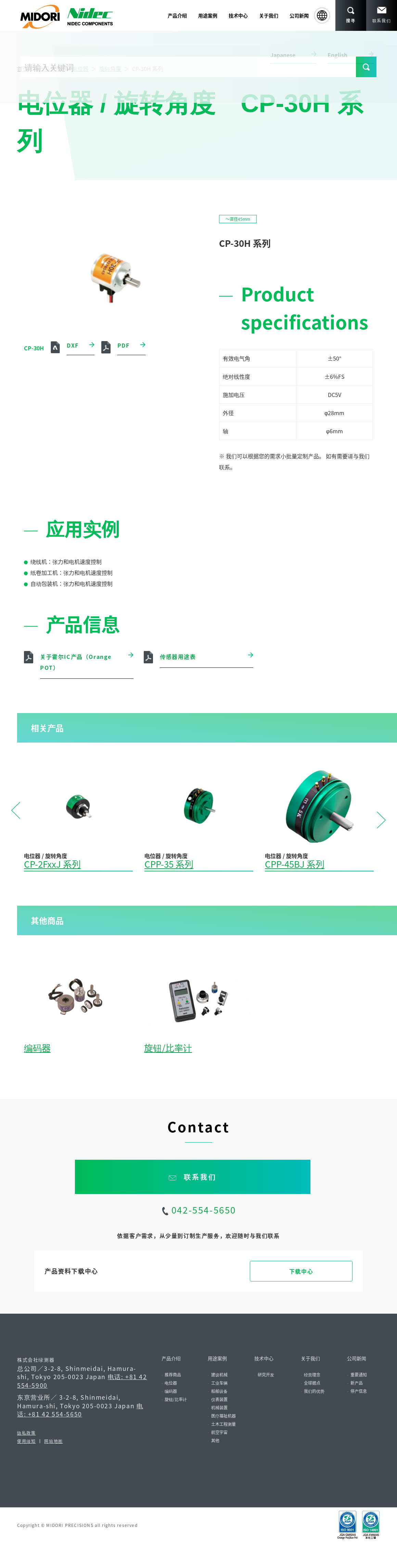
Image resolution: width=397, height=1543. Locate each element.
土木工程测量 (223, 1424)
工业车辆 (219, 1383)
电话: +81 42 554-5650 (80, 1410)
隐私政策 (26, 1433)
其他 (215, 1440)
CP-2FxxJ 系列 (52, 863)
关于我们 (310, 1358)
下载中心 (301, 1271)
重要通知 (358, 1374)
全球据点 (312, 1383)
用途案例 (217, 1358)
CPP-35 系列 (168, 863)
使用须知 (26, 1441)
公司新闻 (299, 15)
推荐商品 (173, 1374)
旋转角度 (110, 68)
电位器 (80, 68)
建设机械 (219, 1374)
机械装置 (219, 1407)
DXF (73, 345)
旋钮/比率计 (168, 1047)
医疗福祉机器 (223, 1416)
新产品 (356, 1383)
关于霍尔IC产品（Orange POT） (76, 662)
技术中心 (263, 1358)
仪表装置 (219, 1399)
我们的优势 (314, 1391)
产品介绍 (50, 68)
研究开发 (266, 1374)
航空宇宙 (219, 1432)
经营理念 (312, 1374)
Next (381, 820)
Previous (15, 811)
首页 (22, 68)
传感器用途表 (178, 656)
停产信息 (358, 1391)
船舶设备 (219, 1391)
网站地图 (53, 1441)
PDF (123, 345)
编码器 (37, 1047)
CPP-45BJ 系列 (294, 863)
